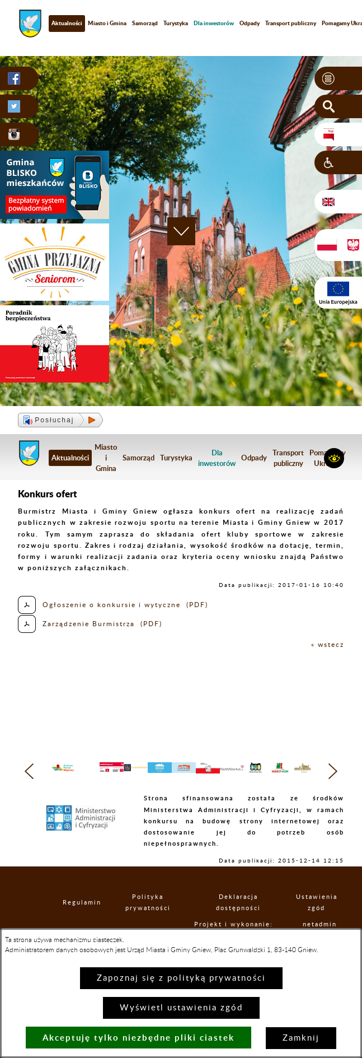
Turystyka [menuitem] (175, 23)
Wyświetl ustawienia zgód (181, 1008)
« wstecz (327, 644)
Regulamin (83, 915)
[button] (338, 78)
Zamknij (301, 1038)
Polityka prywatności (159, 914)
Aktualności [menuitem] (66, 23)
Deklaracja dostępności (251, 914)
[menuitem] (214, 23)
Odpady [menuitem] (249, 23)
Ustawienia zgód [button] (326, 914)
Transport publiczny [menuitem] (288, 458)
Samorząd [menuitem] (145, 23)
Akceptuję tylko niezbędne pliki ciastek (138, 1037)
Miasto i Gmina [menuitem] (107, 23)
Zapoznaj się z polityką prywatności (181, 978)
